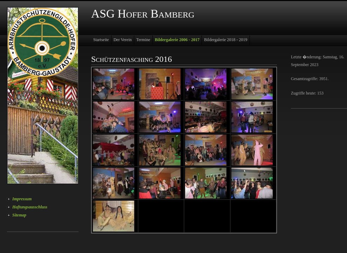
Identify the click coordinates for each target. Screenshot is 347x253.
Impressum (22, 198)
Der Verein (123, 39)
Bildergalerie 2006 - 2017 (177, 39)
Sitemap (19, 215)
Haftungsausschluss (29, 207)
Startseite (101, 39)
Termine (143, 39)
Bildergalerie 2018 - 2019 (225, 39)
